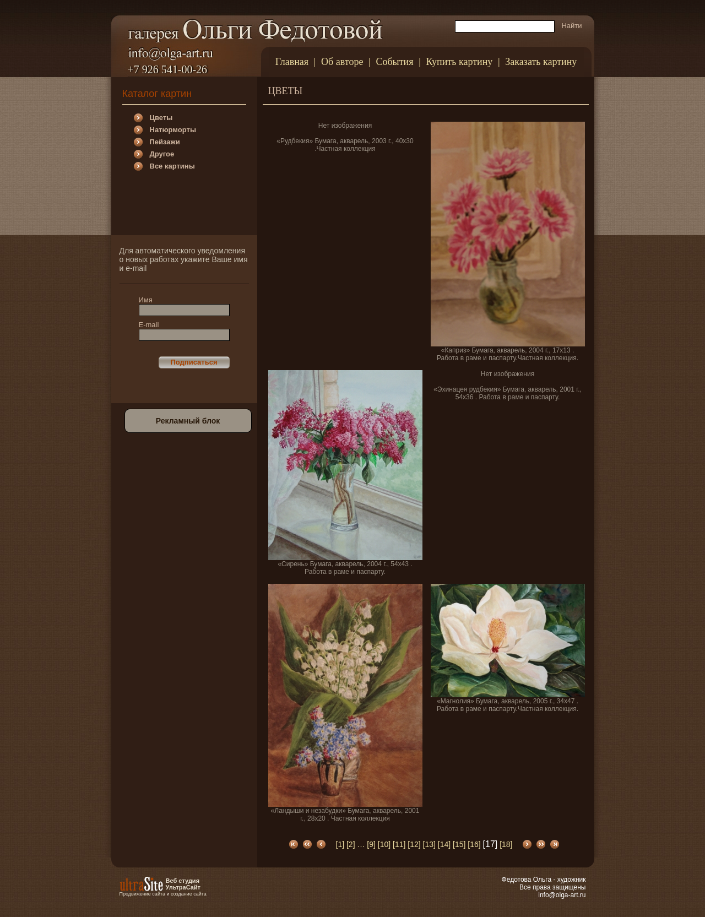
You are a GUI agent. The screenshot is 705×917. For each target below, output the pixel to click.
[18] (506, 844)
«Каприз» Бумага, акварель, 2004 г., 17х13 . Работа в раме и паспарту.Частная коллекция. (508, 242)
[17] (490, 844)
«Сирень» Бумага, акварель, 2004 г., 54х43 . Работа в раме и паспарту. (345, 473)
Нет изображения (345, 125)
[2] (350, 844)
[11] (399, 844)
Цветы (161, 117)
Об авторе (342, 61)
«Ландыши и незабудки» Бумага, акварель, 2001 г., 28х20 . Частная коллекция (345, 703)
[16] (474, 844)
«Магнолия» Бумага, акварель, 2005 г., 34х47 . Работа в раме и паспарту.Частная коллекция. (508, 648)
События (394, 61)
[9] (371, 844)
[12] (414, 844)
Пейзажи (165, 142)
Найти (571, 25)
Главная (291, 61)
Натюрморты (173, 130)
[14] (444, 844)
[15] (459, 844)
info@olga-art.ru (561, 895)
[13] (429, 844)
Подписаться (193, 362)
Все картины (172, 166)
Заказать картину (541, 61)
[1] (340, 844)
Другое (162, 154)
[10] (384, 844)
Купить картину (459, 61)
